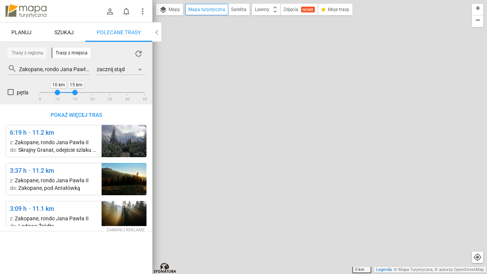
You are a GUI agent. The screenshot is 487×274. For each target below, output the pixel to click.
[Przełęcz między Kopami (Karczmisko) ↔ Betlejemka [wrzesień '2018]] (124, 141)
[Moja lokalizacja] (477, 257)
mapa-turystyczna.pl (26, 11)
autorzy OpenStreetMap (461, 269)
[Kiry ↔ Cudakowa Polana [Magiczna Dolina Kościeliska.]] (124, 217)
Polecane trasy (119, 32)
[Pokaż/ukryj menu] (143, 11)
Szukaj (64, 32)
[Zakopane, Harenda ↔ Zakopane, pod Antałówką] (124, 179)
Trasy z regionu (27, 53)
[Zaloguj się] (110, 11)
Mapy (169, 10)
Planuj (21, 32)
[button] (477, 10)
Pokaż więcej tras (76, 115)
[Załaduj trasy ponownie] (138, 54)
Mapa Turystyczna (415, 269)
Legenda (384, 269)
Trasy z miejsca (72, 53)
